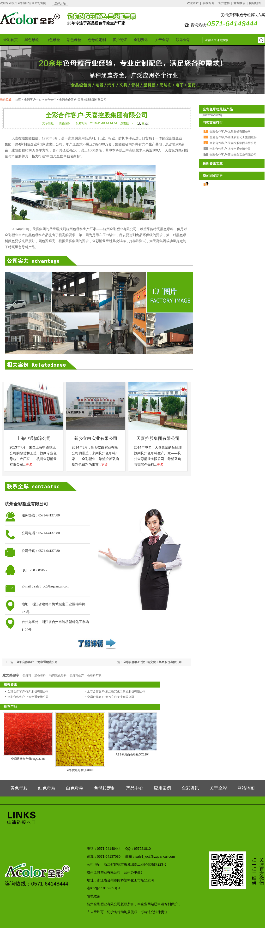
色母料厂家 (94, 675)
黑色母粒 (31, 40)
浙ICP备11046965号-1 (103, 888)
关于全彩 (162, 40)
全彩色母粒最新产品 (218, 109)
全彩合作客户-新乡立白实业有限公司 (110, 697)
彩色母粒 (74, 40)
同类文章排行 (213, 122)
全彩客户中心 (33, 99)
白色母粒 (53, 40)
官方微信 (239, 3)
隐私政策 (93, 896)
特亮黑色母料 (57, 675)
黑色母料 (40, 675)
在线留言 (208, 3)
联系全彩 (183, 40)
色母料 (27, 675)
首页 (18, 99)
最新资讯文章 (213, 163)
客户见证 (120, 40)
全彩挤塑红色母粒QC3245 (28, 758)
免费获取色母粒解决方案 (245, 15)
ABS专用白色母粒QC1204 (133, 754)
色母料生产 (77, 675)
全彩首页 (10, 40)
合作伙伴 (50, 99)
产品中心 (134, 788)
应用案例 (162, 788)
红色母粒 (46, 788)
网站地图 (255, 3)
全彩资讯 (141, 40)
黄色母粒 (19, 788)
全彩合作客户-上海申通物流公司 (37, 662)
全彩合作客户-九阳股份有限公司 (28, 691)
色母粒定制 (97, 40)
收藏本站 (193, 3)
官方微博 (224, 3)
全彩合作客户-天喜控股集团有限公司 (82, 99)
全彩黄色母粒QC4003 (80, 770)
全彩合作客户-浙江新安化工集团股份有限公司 (152, 662)
